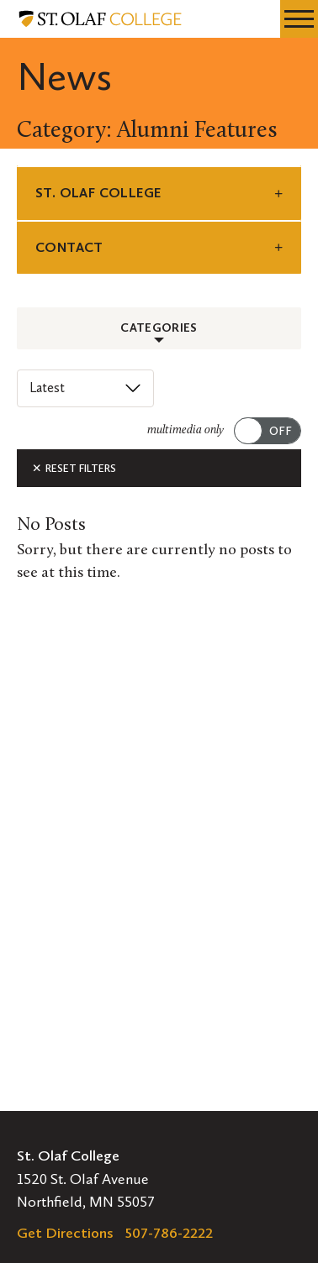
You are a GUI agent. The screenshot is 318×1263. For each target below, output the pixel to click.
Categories (159, 328)
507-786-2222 (169, 1233)
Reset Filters (74, 468)
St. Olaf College (98, 193)
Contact (69, 247)
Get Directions (65, 1233)
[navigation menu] (299, 19)
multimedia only (185, 430)
